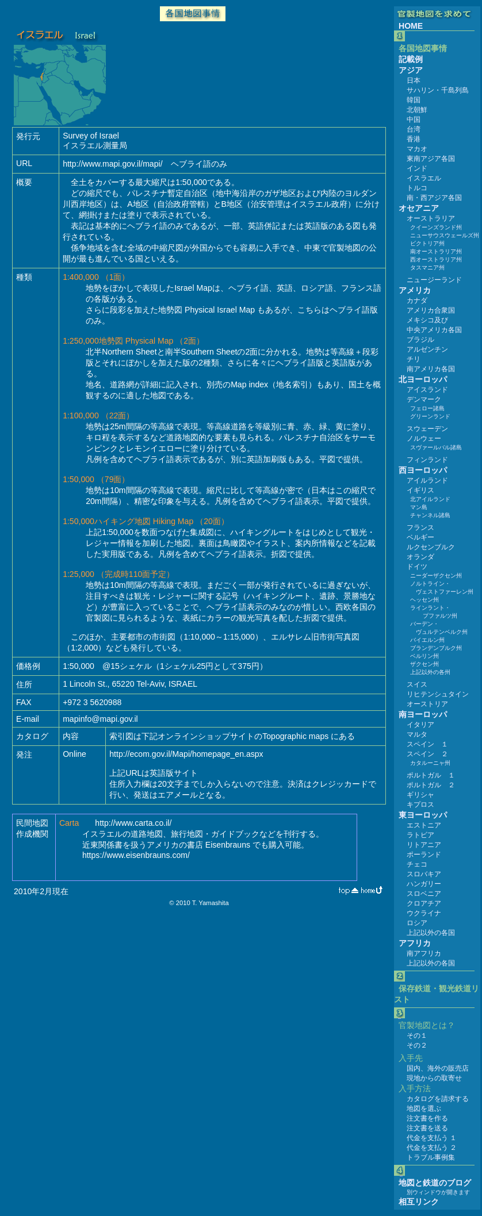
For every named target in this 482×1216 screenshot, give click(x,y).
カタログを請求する (438, 1099)
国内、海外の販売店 (438, 1068)
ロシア (417, 923)
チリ (413, 359)
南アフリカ (424, 953)
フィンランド (427, 460)
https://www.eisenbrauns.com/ (136, 855)
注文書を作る (427, 1118)
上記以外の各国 (431, 933)
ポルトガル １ (431, 775)
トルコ (417, 188)
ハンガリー (424, 884)
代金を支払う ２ (432, 1148)
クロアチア (424, 903)
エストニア (424, 825)
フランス (420, 528)
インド (417, 168)
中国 (413, 120)
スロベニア (424, 894)
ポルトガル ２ (431, 785)
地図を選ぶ (424, 1109)
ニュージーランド (434, 280)
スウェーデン (427, 429)
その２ (417, 1045)
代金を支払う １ (432, 1138)
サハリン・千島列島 (438, 90)
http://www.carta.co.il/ (133, 823)
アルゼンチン (427, 349)
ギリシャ (420, 795)
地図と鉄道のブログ (435, 1182)
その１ (417, 1036)
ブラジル (420, 340)
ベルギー (420, 537)
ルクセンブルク (431, 547)
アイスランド (427, 390)
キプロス (420, 805)
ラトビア (420, 835)
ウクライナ (424, 913)
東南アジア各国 (431, 159)
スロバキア (424, 874)
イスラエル (424, 178)
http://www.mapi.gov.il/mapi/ (112, 163)
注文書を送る (427, 1128)
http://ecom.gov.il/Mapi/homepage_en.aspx (186, 754)
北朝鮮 (417, 110)
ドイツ (417, 567)
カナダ (417, 301)
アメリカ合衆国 (431, 310)
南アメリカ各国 (431, 369)
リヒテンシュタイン (438, 694)
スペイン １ (427, 744)
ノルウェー (424, 438)
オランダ (420, 557)
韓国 (413, 100)
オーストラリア (431, 218)
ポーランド (424, 855)
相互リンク (419, 1201)
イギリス (420, 490)
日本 (413, 80)
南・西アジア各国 (434, 198)
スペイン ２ (427, 754)
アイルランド (427, 480)
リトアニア (424, 845)
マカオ (417, 149)
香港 (413, 139)
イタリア (420, 725)
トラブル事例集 (431, 1157)
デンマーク (424, 399)
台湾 (413, 129)
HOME (411, 25)
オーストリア (427, 704)
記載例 (411, 59)
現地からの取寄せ (434, 1078)
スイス (417, 684)
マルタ (417, 734)
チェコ (417, 864)
